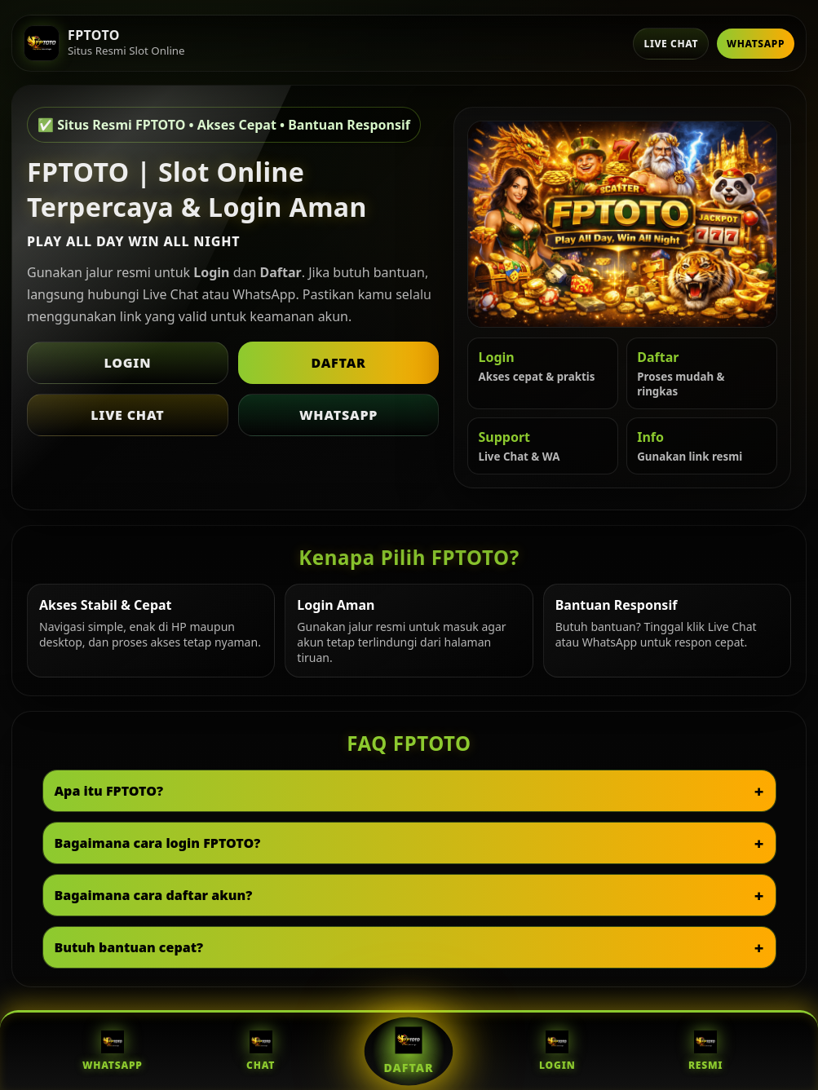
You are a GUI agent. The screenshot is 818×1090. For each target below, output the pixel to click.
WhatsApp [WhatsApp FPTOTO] (112, 1051)
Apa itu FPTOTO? (109, 791)
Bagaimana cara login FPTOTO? (158, 843)
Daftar (338, 363)
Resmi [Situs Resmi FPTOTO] (705, 1051)
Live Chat (670, 44)
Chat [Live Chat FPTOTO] (260, 1051)
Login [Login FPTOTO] (557, 1051)
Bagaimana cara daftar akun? (154, 895)
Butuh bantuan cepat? (129, 947)
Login (127, 363)
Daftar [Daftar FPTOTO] (409, 1050)
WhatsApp (756, 44)
